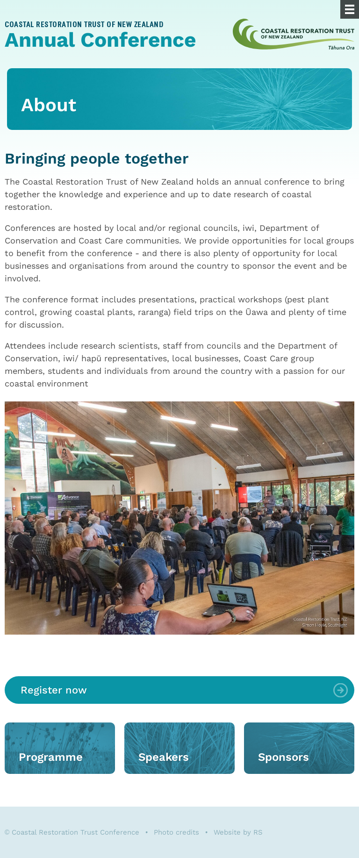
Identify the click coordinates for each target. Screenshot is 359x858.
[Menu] (349, 9)
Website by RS (238, 832)
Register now (184, 690)
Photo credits (176, 832)
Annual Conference (100, 35)
